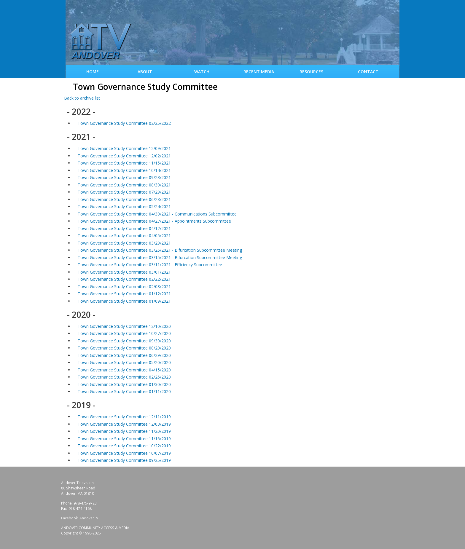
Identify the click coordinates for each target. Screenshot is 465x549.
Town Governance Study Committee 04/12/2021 (124, 228)
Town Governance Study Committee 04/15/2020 (124, 370)
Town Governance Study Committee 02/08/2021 (124, 286)
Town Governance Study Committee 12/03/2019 (124, 424)
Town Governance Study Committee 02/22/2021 (124, 279)
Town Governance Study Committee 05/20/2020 (124, 362)
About (145, 71)
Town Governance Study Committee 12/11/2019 (124, 416)
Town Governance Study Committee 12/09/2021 (124, 148)
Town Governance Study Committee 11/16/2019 (124, 438)
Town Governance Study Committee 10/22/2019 (124, 446)
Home (92, 71)
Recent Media (258, 71)
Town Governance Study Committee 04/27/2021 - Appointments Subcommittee (154, 221)
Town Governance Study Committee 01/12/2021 (124, 293)
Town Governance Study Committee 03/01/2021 (124, 272)
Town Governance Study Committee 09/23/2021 (124, 177)
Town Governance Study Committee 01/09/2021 (124, 301)
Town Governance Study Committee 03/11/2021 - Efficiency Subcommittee (150, 264)
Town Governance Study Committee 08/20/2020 (124, 348)
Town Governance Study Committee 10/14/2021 (124, 170)
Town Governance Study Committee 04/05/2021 (124, 235)
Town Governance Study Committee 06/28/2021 (124, 199)
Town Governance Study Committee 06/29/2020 (124, 355)
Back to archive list (82, 98)
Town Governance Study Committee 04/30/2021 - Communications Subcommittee (157, 214)
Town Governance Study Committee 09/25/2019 (124, 460)
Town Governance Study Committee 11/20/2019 (124, 431)
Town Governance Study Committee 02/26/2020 (124, 377)
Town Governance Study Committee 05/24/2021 (124, 206)
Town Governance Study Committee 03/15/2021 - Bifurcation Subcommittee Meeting (160, 257)
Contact (368, 71)
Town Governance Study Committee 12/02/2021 (124, 156)
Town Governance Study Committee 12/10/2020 (124, 326)
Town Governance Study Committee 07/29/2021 (124, 192)
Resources (311, 71)
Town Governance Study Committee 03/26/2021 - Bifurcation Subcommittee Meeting (160, 250)
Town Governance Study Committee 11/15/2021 (124, 163)
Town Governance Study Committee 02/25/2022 (124, 123)
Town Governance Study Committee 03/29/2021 (124, 243)
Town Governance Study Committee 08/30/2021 (124, 185)
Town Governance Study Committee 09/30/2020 (124, 341)
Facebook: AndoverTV (79, 518)
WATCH (201, 71)
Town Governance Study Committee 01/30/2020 (124, 384)
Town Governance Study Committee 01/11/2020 (124, 391)
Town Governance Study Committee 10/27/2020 (124, 333)
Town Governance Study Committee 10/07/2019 (124, 453)
